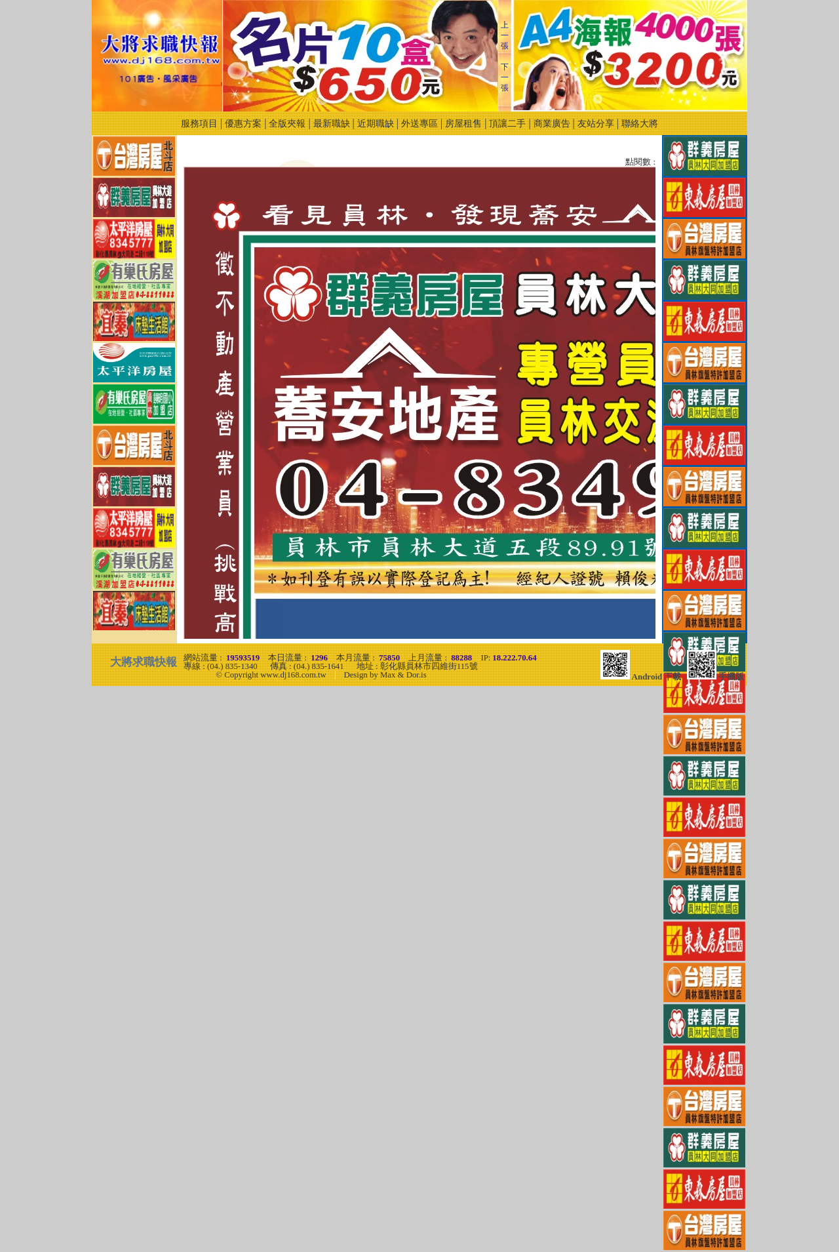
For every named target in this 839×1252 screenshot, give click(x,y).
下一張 (505, 77)
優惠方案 (243, 124)
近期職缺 (375, 124)
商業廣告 (552, 124)
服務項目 (199, 124)
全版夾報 (287, 124)
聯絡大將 (639, 124)
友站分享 (595, 124)
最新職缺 (331, 124)
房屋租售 (463, 124)
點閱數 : (640, 162)
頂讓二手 (507, 124)
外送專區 (419, 124)
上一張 (505, 35)
